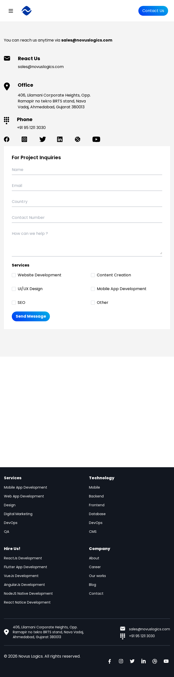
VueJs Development (21, 575)
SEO (21, 302)
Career (95, 566)
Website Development (39, 275)
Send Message (31, 316)
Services (12, 478)
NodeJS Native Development (28, 593)
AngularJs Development (24, 584)
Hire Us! (12, 548)
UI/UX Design (30, 289)
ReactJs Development (23, 558)
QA (6, 531)
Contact (96, 593)
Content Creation (114, 275)
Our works (97, 575)
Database (97, 513)
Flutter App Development (25, 566)
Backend (96, 496)
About (94, 558)
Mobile (94, 487)
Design (9, 505)
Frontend (96, 505)
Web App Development (24, 496)
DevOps (10, 522)
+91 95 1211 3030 (31, 127)
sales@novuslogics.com (41, 67)
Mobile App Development (121, 289)
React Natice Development (27, 602)
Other (102, 302)
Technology (101, 478)
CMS (93, 531)
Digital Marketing (18, 513)
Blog (92, 584)
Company (99, 548)
